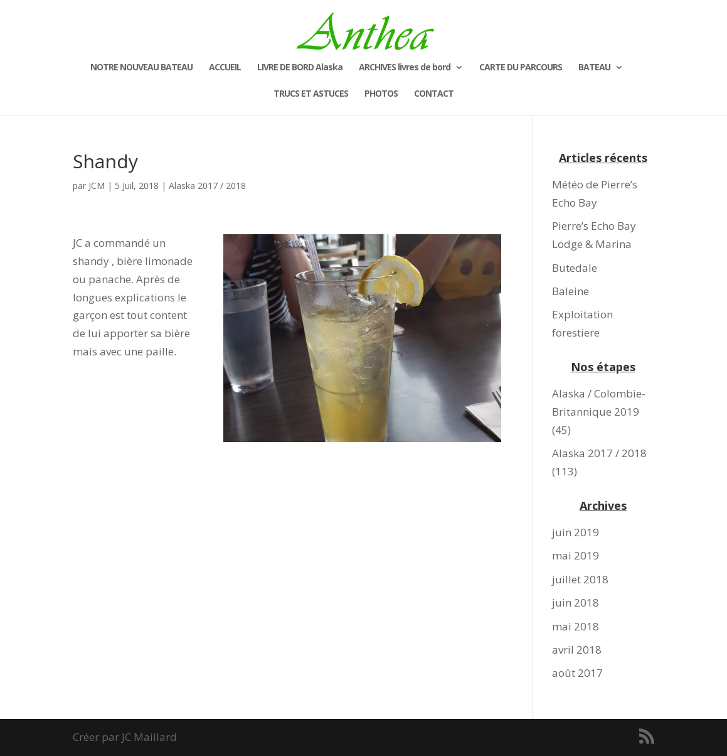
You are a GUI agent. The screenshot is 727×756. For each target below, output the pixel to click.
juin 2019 (575, 532)
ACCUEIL (225, 68)
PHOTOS (381, 94)
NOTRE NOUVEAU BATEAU (141, 68)
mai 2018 (575, 626)
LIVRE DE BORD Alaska (299, 68)
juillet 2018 (580, 579)
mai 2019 (575, 555)
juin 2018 (575, 602)
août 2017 (577, 673)
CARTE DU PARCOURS (520, 68)
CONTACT (434, 94)
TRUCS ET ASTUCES (310, 94)
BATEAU (594, 68)
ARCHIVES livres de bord (404, 68)
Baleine (570, 291)
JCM (96, 186)
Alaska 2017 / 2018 (207, 186)
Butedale (574, 268)
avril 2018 (577, 649)
